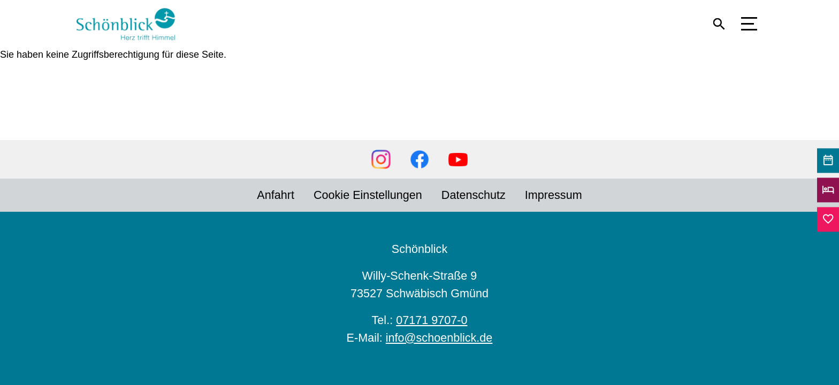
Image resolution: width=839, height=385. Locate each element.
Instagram (381, 159)
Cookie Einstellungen (368, 195)
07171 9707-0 (431, 320)
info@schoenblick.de (439, 337)
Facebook (419, 159)
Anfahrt (275, 195)
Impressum (553, 195)
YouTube (458, 159)
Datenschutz (473, 195)
